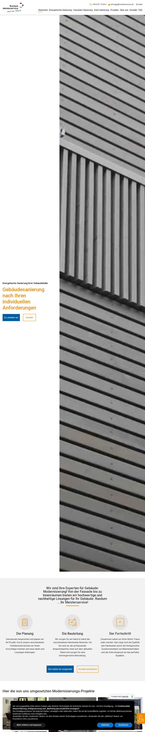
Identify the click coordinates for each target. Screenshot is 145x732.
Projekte (114, 10)
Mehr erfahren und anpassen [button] (29, 725)
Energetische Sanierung (60, 10)
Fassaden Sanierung (83, 10)
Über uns (124, 10)
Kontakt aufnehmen (87, 669)
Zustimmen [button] (123, 725)
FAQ (140, 10)
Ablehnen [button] (105, 725)
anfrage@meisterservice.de (122, 4)
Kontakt (139, 4)
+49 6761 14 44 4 (99, 4)
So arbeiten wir (11, 317)
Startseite (43, 10)
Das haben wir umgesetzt (60, 669)
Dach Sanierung (101, 10)
